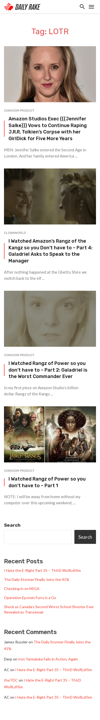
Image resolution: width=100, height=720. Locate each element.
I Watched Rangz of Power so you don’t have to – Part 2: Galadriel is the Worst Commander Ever (48, 369)
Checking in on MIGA (21, 588)
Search (12, 525)
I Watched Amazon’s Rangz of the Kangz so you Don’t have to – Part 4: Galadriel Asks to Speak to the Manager (51, 250)
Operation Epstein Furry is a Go (30, 597)
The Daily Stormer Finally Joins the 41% (36, 579)
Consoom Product (19, 110)
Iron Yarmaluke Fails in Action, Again (48, 659)
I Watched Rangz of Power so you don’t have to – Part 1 (47, 482)
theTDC (11, 680)
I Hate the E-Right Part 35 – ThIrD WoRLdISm (42, 570)
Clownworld (15, 233)
